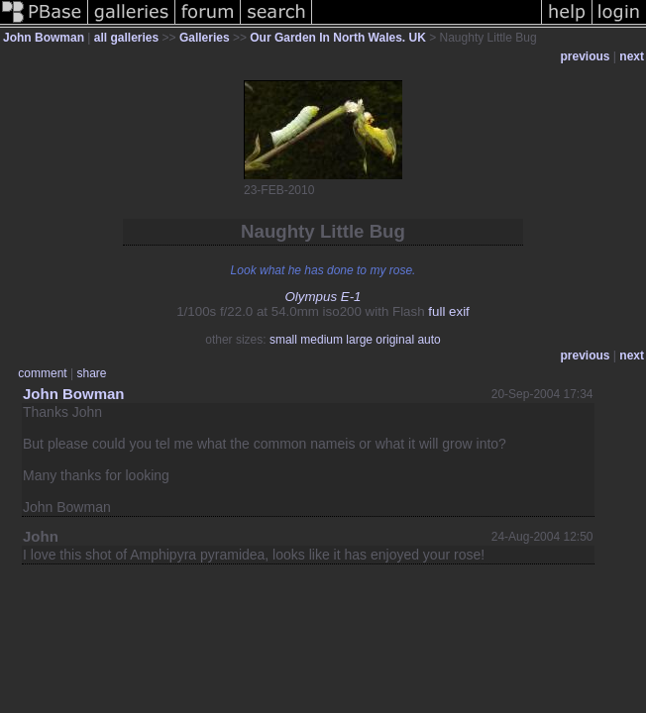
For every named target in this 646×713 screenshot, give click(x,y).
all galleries (126, 38)
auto (428, 340)
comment (42, 373)
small (283, 340)
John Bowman (43, 38)
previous (585, 56)
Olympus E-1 (322, 296)
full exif (448, 311)
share (91, 373)
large (359, 340)
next (631, 56)
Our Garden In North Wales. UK (338, 38)
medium (321, 340)
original (395, 340)
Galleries (204, 38)
